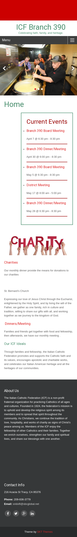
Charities (11, 262)
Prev (4, 68)
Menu (6, 40)
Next (72, 68)
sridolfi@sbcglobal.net (38, 14)
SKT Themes (45, 531)
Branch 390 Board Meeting (45, 131)
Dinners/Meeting (18, 324)
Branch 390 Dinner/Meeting (46, 149)
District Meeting (38, 185)
